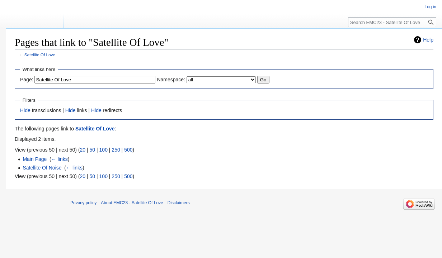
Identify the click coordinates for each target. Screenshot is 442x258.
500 (128, 150)
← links (59, 159)
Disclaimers (179, 202)
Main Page (35, 159)
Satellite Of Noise (42, 168)
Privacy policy (83, 202)
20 (83, 150)
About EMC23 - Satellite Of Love (132, 202)
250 (116, 150)
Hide (25, 110)
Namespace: (171, 79)
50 (92, 150)
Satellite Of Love (39, 54)
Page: (26, 79)
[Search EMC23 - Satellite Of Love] (392, 22)
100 (103, 150)
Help (428, 40)
